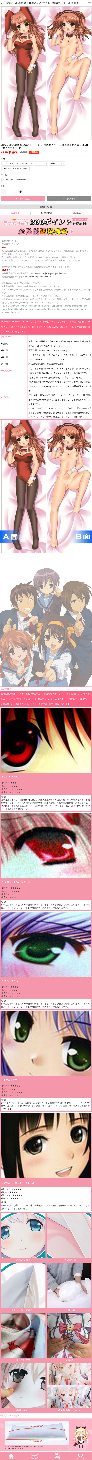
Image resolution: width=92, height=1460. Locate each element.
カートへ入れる (22, 199)
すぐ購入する (69, 199)
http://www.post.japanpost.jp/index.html (48, 273)
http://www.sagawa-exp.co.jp (38, 276)
